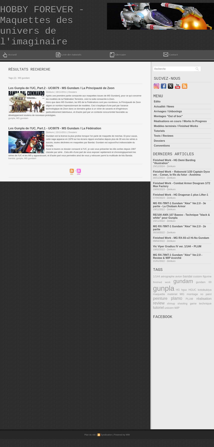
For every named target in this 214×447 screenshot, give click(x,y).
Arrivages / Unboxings (168, 121)
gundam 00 (204, 293)
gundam (183, 293)
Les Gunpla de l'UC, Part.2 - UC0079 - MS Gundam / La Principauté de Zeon (61, 97)
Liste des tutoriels (68, 62)
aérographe (167, 288)
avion (178, 288)
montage (192, 305)
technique (205, 314)
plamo (176, 309)
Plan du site (90, 442)
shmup (171, 314)
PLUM (189, 310)
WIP (176, 318)
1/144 (156, 288)
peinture (160, 309)
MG (182, 305)
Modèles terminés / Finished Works (176, 135)
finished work (161, 293)
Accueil (9, 62)
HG (178, 301)
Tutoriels (159, 140)
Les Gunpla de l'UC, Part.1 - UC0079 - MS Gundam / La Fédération (55, 137)
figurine (207, 288)
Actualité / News (164, 116)
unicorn (168, 318)
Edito (157, 111)
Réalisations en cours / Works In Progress (180, 131)
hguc (184, 301)
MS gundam (22, 127)
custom (197, 288)
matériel (172, 305)
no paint (205, 305)
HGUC (192, 301)
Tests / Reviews (164, 145)
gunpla (11, 127)
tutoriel (158, 318)
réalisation (204, 310)
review (158, 314)
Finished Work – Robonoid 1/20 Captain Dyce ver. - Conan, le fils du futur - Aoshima (181, 184)
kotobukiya (205, 301)
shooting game (187, 314)
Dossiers (159, 150)
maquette (159, 305)
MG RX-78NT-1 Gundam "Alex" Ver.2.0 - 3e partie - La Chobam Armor (179, 215)
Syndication (106, 442)
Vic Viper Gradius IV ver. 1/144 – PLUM (177, 257)
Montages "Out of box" (168, 126)
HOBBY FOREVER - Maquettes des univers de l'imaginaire (42, 30)
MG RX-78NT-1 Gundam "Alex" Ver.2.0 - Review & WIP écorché (178, 267)
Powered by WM (122, 442)
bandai (11, 167)
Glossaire (117, 62)
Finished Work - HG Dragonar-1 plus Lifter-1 (181, 205)
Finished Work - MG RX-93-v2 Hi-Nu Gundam (181, 248)
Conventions (162, 155)
